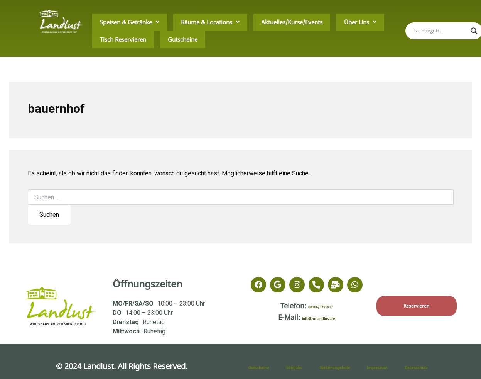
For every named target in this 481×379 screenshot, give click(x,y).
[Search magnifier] (474, 30)
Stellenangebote (349, 366)
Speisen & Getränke (121, 22)
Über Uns (300, 22)
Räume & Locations (184, 22)
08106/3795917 (320, 305)
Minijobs (301, 366)
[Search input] (440, 30)
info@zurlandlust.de (318, 317)
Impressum (387, 366)
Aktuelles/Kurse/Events (248, 22)
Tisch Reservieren (347, 22)
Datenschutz (427, 366)
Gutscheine (108, 39)
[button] (121, 22)
